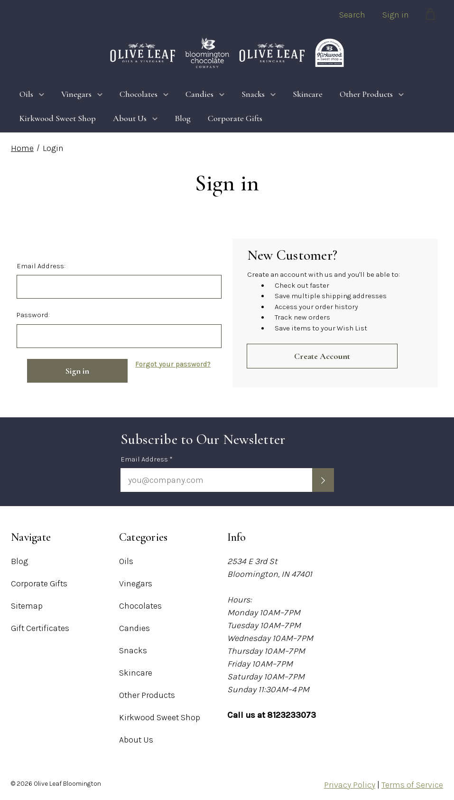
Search (352, 14)
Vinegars (81, 94)
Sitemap (27, 606)
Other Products (372, 94)
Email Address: (41, 266)
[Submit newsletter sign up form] (323, 480)
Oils (31, 94)
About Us (135, 118)
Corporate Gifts (235, 118)
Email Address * (146, 459)
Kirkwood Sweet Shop (57, 118)
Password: (33, 315)
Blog (183, 118)
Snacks (258, 94)
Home (22, 148)
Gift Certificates (40, 628)
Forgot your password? (173, 364)
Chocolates (144, 94)
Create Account (322, 356)
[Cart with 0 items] (430, 16)
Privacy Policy (349, 785)
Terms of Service (412, 785)
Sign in (395, 14)
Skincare (308, 94)
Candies (204, 94)
